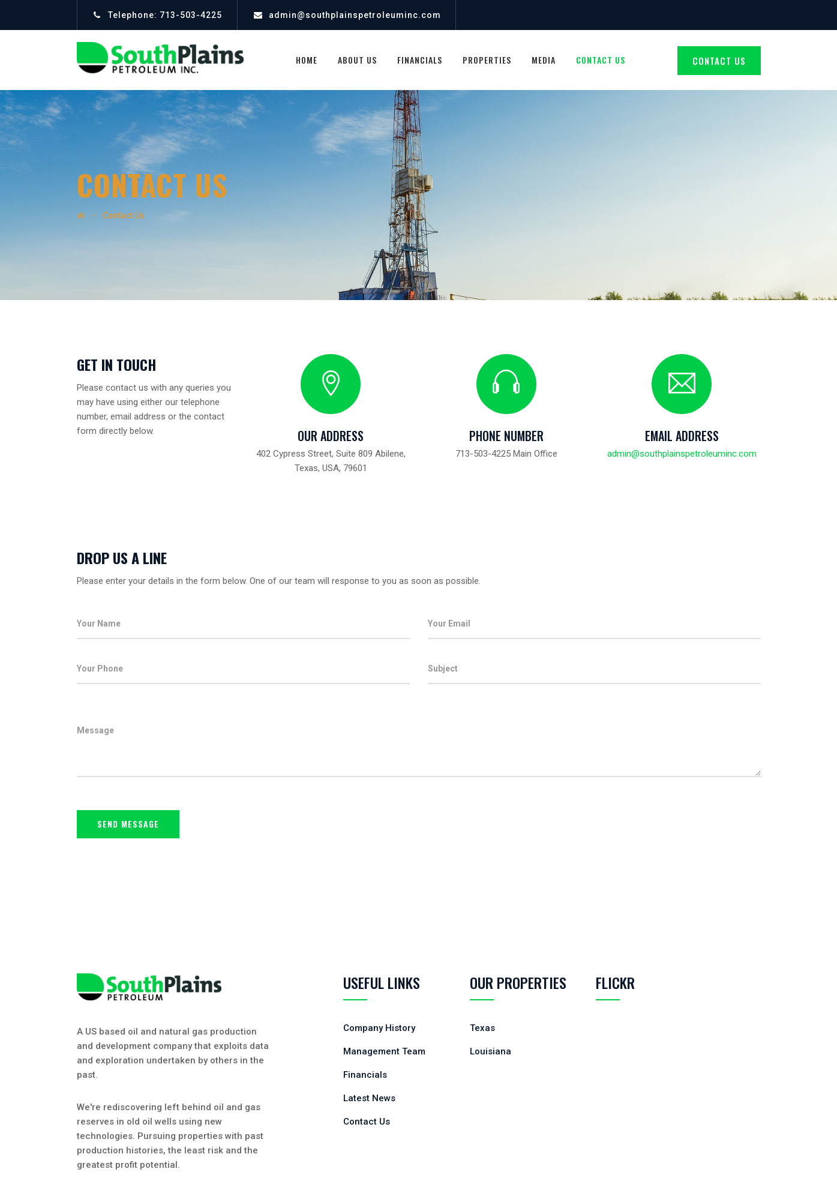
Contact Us (600, 59)
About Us (357, 59)
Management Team (384, 1051)
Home (306, 59)
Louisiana (490, 1051)
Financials (419, 59)
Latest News (369, 1098)
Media (544, 59)
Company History (379, 1028)
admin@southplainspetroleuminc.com (355, 15)
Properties (487, 59)
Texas (482, 1028)
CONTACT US (719, 60)
